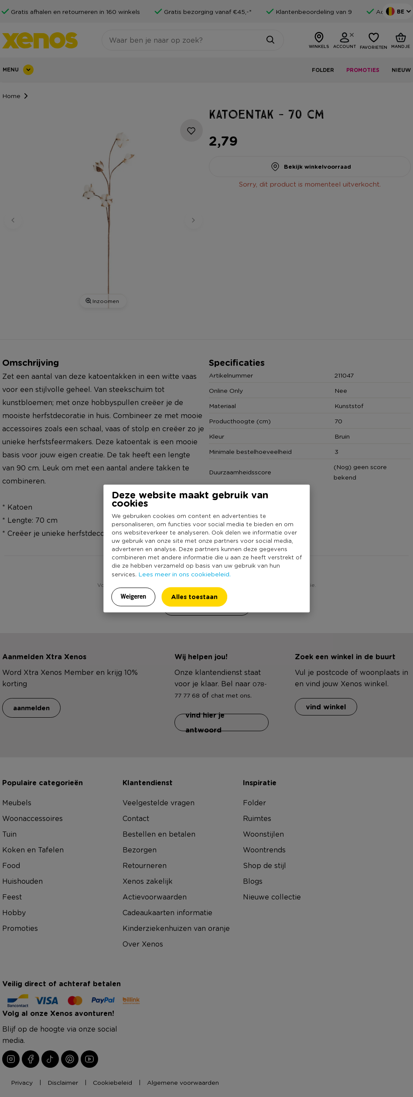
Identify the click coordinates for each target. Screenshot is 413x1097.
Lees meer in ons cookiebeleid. (184, 574)
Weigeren (134, 596)
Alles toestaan (194, 597)
